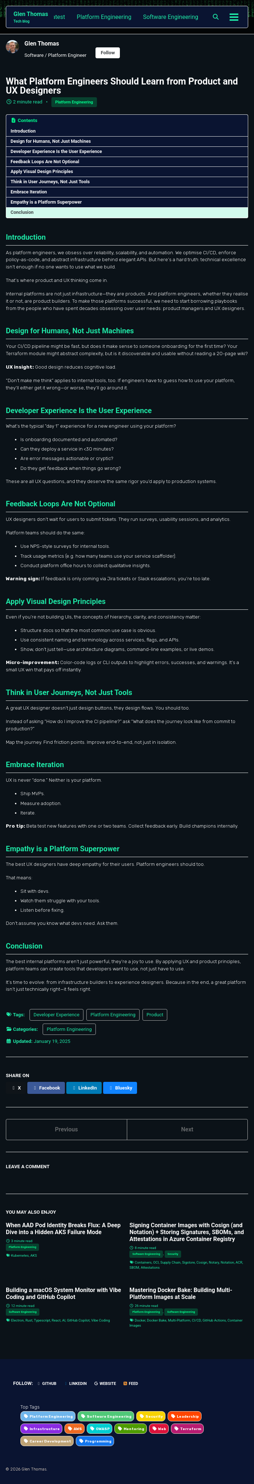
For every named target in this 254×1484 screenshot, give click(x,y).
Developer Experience (56, 1014)
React (56, 1320)
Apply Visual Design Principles (42, 171)
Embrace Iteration (29, 192)
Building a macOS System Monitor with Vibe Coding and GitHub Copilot (63, 1293)
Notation (227, 1262)
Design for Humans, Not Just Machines (51, 141)
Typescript (42, 1320)
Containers (143, 1262)
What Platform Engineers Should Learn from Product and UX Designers (122, 86)
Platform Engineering (104, 16)
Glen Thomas (30, 17)
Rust (29, 1320)
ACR (239, 1262)
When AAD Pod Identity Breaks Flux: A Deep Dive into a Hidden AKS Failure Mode (63, 1229)
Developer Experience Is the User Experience (56, 151)
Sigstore (188, 1262)
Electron (17, 1320)
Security (173, 1254)
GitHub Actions (214, 1320)
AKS (33, 1255)
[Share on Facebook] (46, 1088)
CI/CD (196, 1320)
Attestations (150, 1267)
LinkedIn (75, 1383)
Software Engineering (170, 16)
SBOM (134, 1267)
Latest (57, 16)
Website (105, 1383)
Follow (108, 52)
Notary (214, 1262)
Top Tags (30, 1407)
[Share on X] (16, 1088)
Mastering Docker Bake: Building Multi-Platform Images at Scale (180, 1293)
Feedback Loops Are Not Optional (45, 161)
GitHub (46, 1383)
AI (63, 1320)
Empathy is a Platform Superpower (46, 202)
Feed (130, 1383)
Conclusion (22, 212)
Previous (66, 1129)
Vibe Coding (100, 1320)
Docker (140, 1320)
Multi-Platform (179, 1320)
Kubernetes (20, 1255)
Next (187, 1129)
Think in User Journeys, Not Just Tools (50, 181)
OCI (156, 1262)
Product (154, 1014)
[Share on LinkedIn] (84, 1088)
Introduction (23, 131)
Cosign (201, 1262)
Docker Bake (156, 1320)
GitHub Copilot (78, 1320)
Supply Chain (170, 1262)
